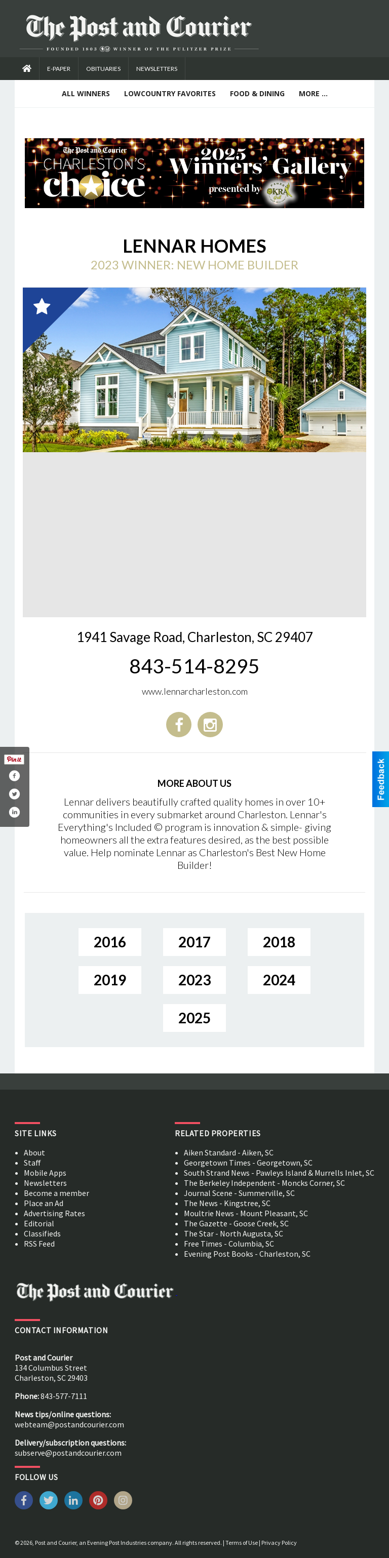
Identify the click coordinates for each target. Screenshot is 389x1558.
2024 (279, 979)
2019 (110, 979)
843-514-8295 (194, 665)
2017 (194, 941)
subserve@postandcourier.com (68, 1453)
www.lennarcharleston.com (195, 691)
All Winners (86, 93)
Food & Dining (257, 93)
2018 (279, 941)
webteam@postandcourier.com (69, 1424)
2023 (194, 979)
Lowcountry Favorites (170, 93)
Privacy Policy (279, 1542)
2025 (194, 1017)
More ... (313, 93)
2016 (110, 941)
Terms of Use (241, 1542)
